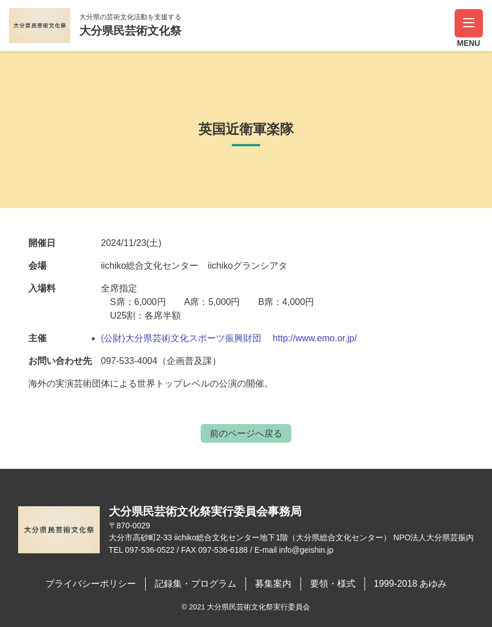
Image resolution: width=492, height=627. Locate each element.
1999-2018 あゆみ (410, 583)
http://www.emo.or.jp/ (315, 338)
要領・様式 (332, 583)
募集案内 (273, 583)
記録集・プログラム (195, 583)
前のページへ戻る (246, 433)
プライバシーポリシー (90, 583)
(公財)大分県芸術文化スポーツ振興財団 (181, 338)
